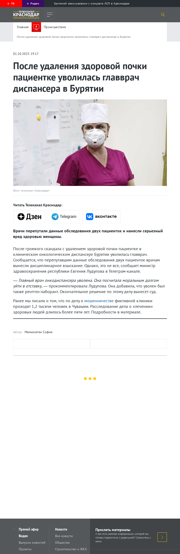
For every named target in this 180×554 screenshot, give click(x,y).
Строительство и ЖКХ (71, 549)
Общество (62, 542)
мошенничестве (99, 300)
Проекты (25, 549)
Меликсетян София (38, 332)
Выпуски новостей (32, 542)
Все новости (64, 536)
